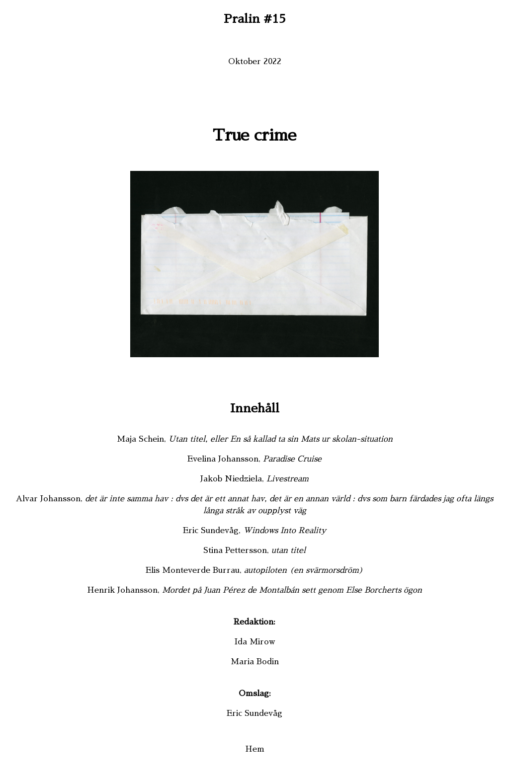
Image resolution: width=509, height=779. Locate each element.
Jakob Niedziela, (254, 479)
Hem (254, 749)
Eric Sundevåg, (254, 531)
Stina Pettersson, (254, 550)
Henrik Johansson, (254, 590)
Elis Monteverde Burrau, (254, 570)
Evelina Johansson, (254, 459)
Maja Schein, (255, 439)
